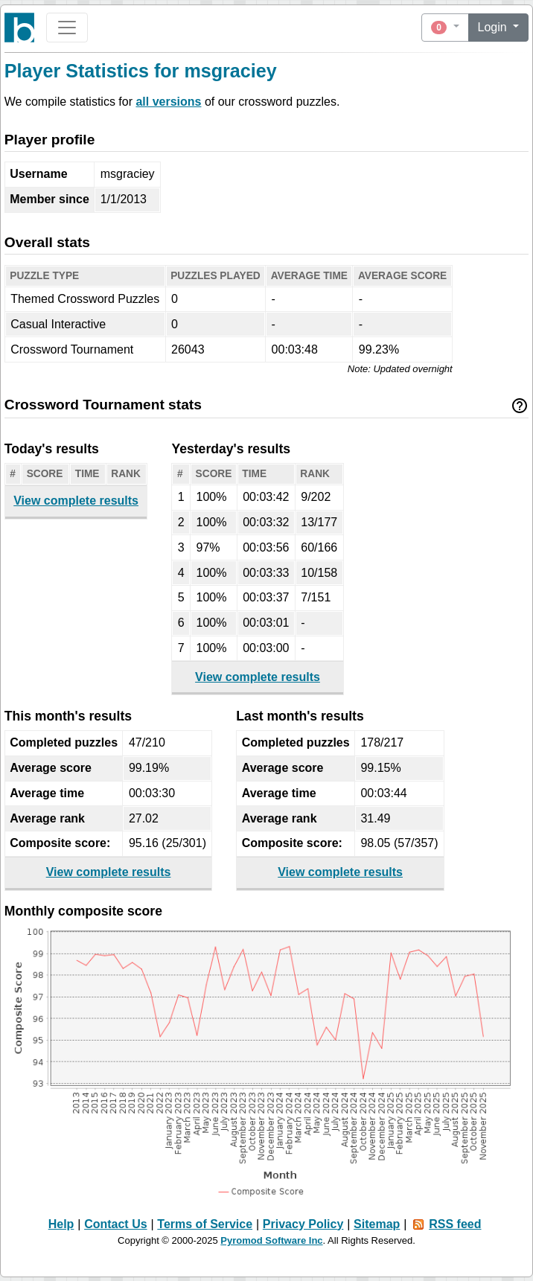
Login (494, 27)
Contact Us (115, 1224)
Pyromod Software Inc (271, 1240)
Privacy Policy (303, 1224)
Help (61, 1224)
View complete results (75, 500)
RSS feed (455, 1224)
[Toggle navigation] (67, 27)
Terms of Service (204, 1224)
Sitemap (377, 1224)
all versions (168, 101)
